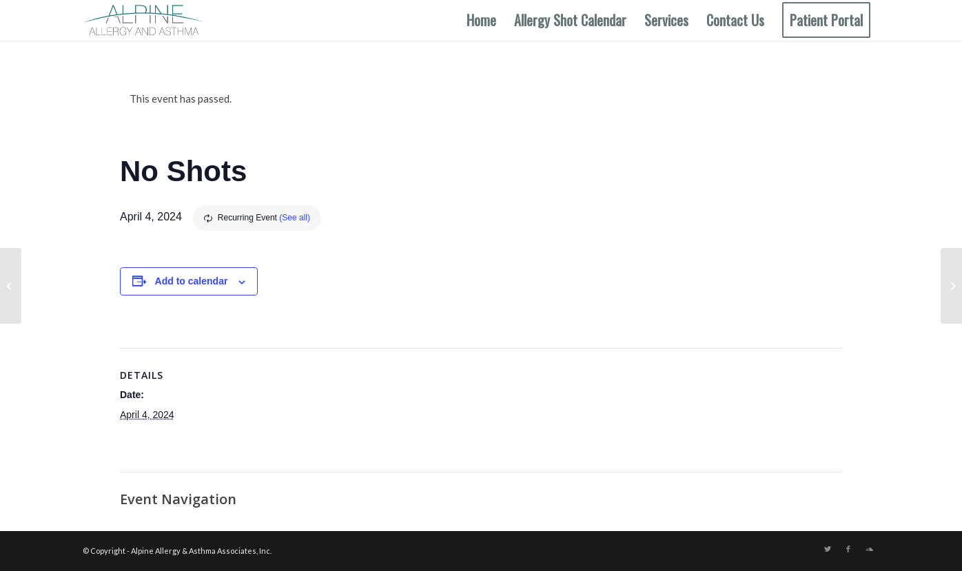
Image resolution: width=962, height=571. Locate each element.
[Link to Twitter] (827, 549)
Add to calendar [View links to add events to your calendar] (191, 281)
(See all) (294, 217)
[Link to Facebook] (848, 549)
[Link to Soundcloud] (869, 549)
